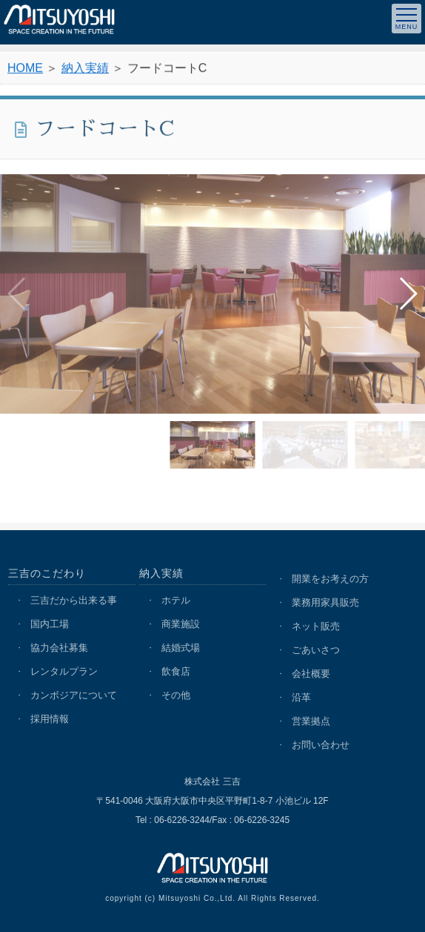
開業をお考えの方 (330, 578)
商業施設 (180, 623)
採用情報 (49, 718)
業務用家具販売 (325, 602)
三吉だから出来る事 (73, 600)
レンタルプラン (64, 671)
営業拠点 (311, 721)
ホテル (175, 600)
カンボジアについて (73, 695)
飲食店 (175, 671)
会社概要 (311, 673)
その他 (175, 695)
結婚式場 (180, 647)
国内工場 (49, 623)
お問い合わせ (320, 744)
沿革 (301, 697)
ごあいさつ (316, 649)
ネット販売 (316, 626)
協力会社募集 (59, 647)
